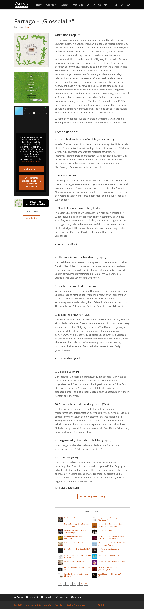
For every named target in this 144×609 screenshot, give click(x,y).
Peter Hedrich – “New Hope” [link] (75, 543)
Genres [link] (50, 5)
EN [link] (121, 5)
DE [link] (115, 5)
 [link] (99, 5)
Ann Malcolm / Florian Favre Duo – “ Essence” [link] (78, 568)
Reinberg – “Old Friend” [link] (107, 530)
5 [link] (78, 583)
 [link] (94, 5)
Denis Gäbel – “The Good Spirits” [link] (77, 549)
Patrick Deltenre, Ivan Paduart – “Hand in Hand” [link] (77, 525)
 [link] (88, 5)
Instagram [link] (62, 597)
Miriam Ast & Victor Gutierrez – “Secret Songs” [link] (76, 531)
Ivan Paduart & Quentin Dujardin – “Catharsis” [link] (77, 556)
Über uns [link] (78, 5)
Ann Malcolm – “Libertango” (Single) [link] (109, 575)
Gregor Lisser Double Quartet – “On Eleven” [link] (110, 519)
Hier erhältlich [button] (31, 218)
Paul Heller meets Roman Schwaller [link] (74, 537)
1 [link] (64, 583)
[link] (21, 4)
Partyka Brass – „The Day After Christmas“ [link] (76, 575)
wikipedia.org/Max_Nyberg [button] (92, 496)
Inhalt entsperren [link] (31, 169)
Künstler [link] (64, 5)
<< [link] (60, 583)
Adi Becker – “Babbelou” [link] (73, 518)
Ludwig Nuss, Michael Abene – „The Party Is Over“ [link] (110, 568)
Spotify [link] (76, 597)
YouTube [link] (47, 597)
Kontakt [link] (18, 605)
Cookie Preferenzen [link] (76, 605)
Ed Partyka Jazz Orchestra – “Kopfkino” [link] (109, 550)
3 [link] (71, 583)
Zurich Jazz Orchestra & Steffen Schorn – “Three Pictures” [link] (111, 537)
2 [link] (67, 583)
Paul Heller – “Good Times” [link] (108, 555)
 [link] (105, 5)
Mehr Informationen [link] (31, 161)
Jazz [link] (27, 27)
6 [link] (81, 583)
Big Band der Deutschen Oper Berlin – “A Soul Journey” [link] (110, 525)
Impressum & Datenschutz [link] (38, 605)
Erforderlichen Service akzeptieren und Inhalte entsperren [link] (31, 182)
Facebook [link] (32, 597)
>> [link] (86, 583)
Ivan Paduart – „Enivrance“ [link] (75, 561)
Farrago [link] (18, 27)
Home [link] (39, 5)
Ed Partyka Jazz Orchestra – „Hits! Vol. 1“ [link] (111, 562)
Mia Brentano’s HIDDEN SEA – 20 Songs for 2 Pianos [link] (111, 544)
